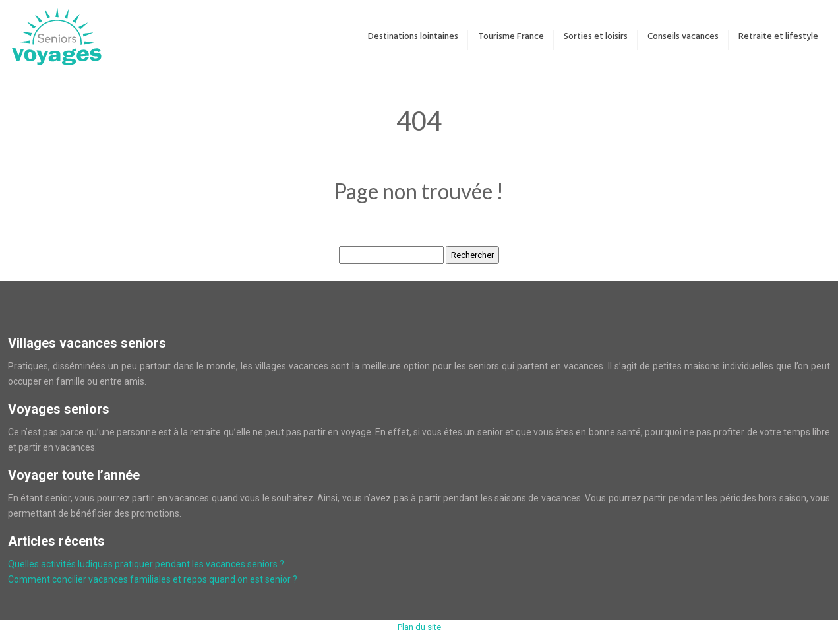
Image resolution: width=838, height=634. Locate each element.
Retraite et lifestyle (778, 36)
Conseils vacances (683, 36)
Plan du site (419, 627)
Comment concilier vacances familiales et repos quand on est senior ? (152, 579)
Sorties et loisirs (596, 36)
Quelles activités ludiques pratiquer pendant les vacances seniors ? (146, 564)
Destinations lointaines (413, 36)
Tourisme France (511, 36)
